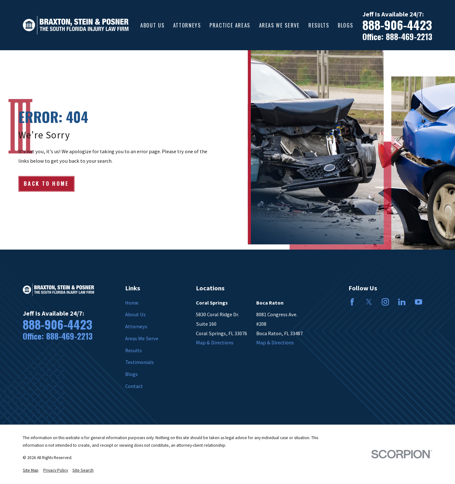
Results (133, 350)
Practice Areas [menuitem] (229, 25)
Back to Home (46, 183)
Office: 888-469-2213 (397, 37)
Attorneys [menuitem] (187, 25)
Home (131, 302)
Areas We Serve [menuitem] (279, 25)
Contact (134, 386)
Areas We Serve (141, 338)
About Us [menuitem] (152, 25)
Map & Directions (215, 342)
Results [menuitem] (318, 25)
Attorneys (136, 326)
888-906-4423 (397, 25)
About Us (135, 314)
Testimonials (139, 362)
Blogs (131, 374)
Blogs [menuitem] (345, 25)
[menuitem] (31, 471)
